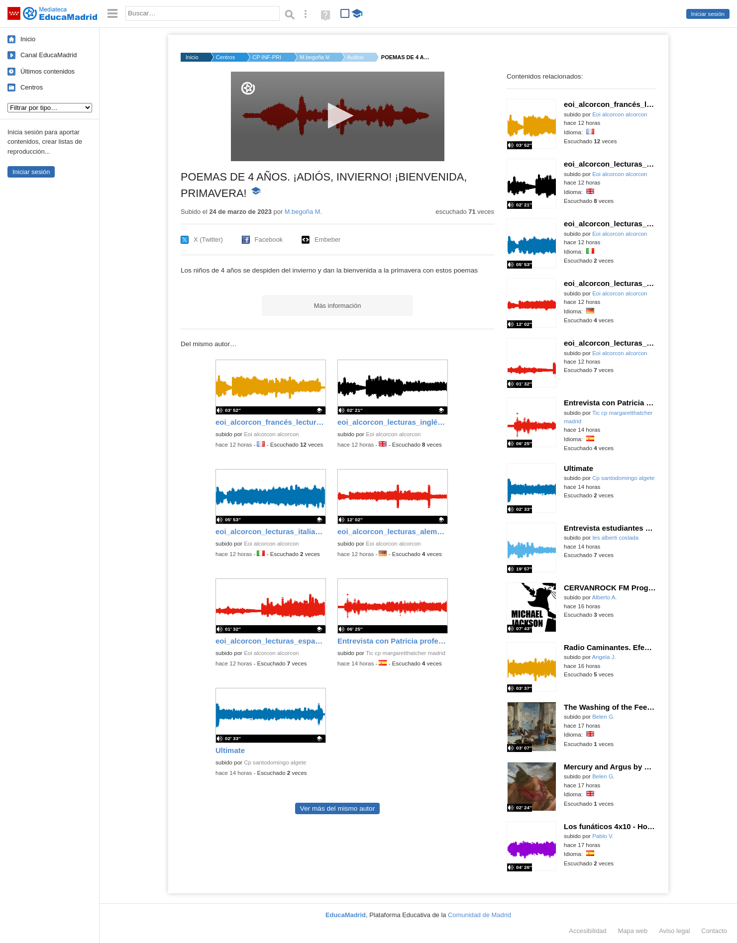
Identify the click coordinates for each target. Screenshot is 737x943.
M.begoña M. (314, 57)
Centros (31, 87)
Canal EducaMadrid (48, 55)
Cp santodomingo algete (275, 762)
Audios (355, 57)
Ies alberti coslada (615, 538)
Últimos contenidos (47, 71)
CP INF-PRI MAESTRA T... (267, 57)
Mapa (633, 931)
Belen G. (603, 717)
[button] (337, 115)
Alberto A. (604, 597)
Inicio (27, 39)
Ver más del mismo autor (337, 808)
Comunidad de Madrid (479, 915)
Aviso (674, 931)
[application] (337, 116)
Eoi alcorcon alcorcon (271, 434)
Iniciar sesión (708, 14)
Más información (337, 305)
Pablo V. (603, 836)
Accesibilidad (587, 931)
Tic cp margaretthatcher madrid (405, 653)
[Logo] (248, 88)
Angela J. (604, 657)
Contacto (714, 931)
